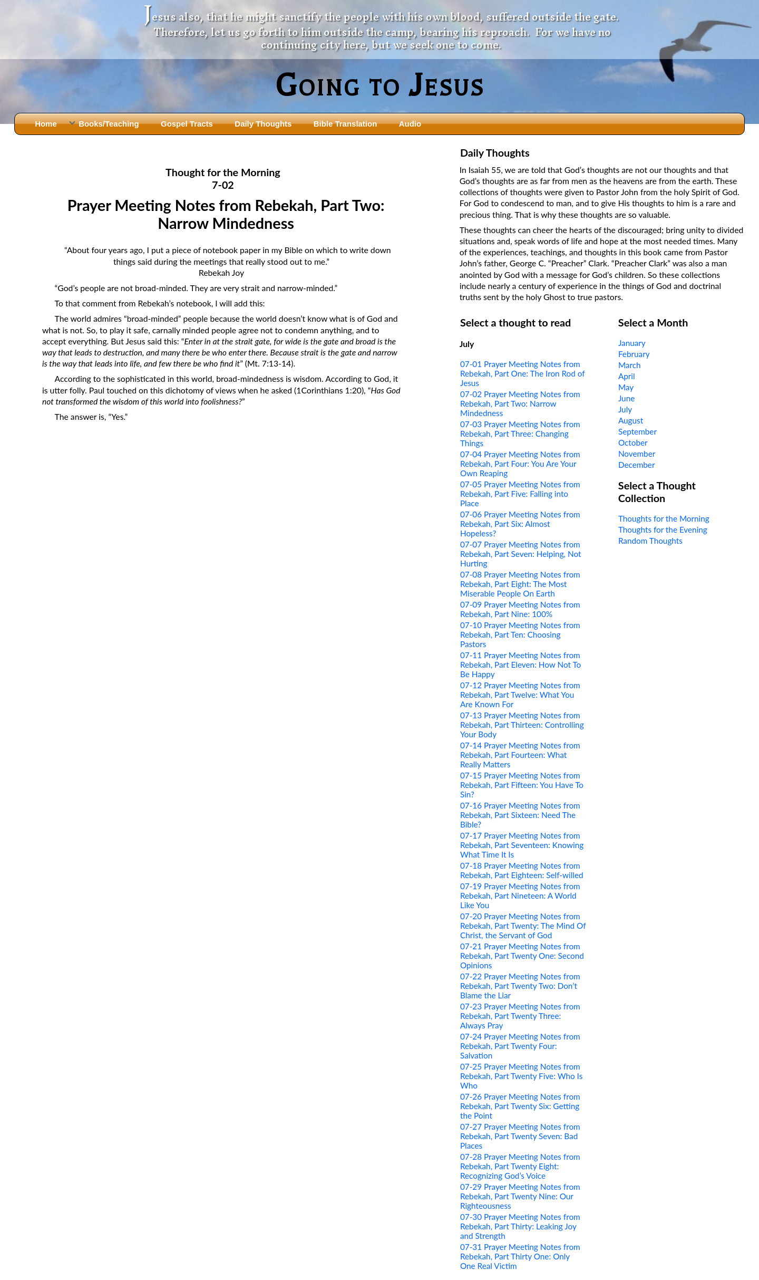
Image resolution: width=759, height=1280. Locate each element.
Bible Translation (345, 123)
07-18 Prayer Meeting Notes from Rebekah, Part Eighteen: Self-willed (521, 870)
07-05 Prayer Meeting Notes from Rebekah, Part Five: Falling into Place (520, 493)
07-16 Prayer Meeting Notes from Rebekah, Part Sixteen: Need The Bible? (520, 815)
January (632, 343)
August (630, 420)
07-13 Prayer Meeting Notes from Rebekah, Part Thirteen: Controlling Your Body (522, 724)
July (625, 409)
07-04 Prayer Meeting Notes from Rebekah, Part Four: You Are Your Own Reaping (520, 463)
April (626, 376)
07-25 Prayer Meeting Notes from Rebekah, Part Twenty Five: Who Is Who (521, 1076)
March (629, 365)
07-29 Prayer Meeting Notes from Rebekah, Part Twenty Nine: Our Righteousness (520, 1196)
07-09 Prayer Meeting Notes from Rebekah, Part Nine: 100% (520, 609)
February (634, 354)
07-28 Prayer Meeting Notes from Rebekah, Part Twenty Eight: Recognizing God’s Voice (520, 1166)
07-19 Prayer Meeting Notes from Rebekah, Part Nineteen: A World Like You (520, 895)
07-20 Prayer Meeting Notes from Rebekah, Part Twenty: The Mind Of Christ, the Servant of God (523, 925)
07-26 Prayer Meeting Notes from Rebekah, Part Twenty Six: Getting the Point (520, 1106)
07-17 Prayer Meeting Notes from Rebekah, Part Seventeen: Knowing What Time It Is (521, 845)
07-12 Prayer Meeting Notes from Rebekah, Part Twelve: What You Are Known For (520, 694)
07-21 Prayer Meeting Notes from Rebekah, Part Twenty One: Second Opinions (522, 955)
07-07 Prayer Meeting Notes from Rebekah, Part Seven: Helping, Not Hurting (520, 554)
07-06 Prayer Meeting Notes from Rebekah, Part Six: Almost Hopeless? (520, 523)
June (626, 398)
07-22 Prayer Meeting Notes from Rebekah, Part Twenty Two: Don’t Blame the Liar (520, 985)
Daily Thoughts (263, 123)
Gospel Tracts (187, 123)
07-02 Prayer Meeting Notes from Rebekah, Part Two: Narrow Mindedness (520, 403)
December (636, 464)
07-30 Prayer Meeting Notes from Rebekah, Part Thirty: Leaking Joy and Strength (520, 1226)
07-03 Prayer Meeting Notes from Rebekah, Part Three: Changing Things (520, 433)
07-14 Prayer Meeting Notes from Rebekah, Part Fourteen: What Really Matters (520, 754)
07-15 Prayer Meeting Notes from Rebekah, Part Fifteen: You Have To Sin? (521, 785)
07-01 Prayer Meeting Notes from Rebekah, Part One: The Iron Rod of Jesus (522, 373)
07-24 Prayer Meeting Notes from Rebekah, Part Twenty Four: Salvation (520, 1046)
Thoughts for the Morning (663, 518)
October (633, 442)
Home (46, 123)
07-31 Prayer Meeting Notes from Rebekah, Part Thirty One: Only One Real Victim (520, 1256)
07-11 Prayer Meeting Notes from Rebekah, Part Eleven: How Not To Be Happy (520, 664)
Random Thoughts (650, 540)
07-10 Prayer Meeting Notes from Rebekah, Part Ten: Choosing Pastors (520, 634)
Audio (410, 123)
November (636, 453)
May (626, 387)
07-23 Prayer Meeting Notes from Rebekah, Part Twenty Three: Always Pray (520, 1016)
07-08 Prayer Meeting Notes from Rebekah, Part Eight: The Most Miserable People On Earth (520, 584)
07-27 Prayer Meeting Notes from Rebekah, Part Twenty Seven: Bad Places (520, 1136)
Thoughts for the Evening (662, 529)
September (637, 431)
